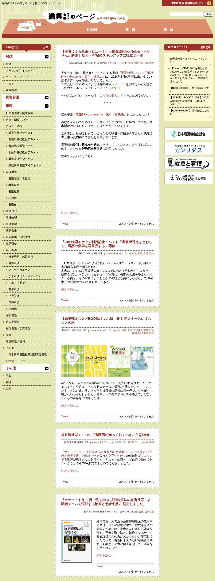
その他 (123, 63)
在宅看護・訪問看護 (18, 328)
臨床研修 (11, 243)
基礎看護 (11, 171)
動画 (8, 388)
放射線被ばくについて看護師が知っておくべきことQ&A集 (105, 435)
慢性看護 (13, 263)
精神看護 (13, 302)
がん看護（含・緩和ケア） (126, 442)
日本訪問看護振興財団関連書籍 (27, 354)
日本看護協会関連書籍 (19, 113)
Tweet (64, 223)
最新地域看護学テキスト (23, 145)
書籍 (130, 63)
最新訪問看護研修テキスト (24, 165)
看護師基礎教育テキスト (23, 139)
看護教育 (13, 191)
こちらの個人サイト (112, 95)
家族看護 (11, 90)
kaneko (95, 442)
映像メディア (16, 361)
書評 (8, 382)
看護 (145, 253)
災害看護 (12, 97)
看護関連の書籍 (140, 333)
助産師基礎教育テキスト (23, 152)
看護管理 (148, 330)
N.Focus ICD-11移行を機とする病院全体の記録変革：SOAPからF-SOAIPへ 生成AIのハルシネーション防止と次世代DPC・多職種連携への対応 (190, 75)
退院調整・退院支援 (18, 237)
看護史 (12, 204)
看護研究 (11, 211)
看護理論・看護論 (19, 178)
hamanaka (111, 253)
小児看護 (13, 295)
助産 (8, 334)
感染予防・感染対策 (20, 256)
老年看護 (13, 289)
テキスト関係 (14, 126)
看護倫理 (138, 330)
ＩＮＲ (10, 83)
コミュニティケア (17, 77)
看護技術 (138, 63)
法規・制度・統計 (17, 119)
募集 (8, 375)
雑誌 (151, 253)
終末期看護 (13, 321)
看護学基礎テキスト (20, 132)
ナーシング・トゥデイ (19, 70)
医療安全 (11, 230)
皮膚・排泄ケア (18, 282)
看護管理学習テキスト (22, 158)
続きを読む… (70, 212)
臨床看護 (149, 63)
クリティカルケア (19, 269)
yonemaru (102, 63)
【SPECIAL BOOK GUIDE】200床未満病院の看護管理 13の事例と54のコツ (189, 101)
